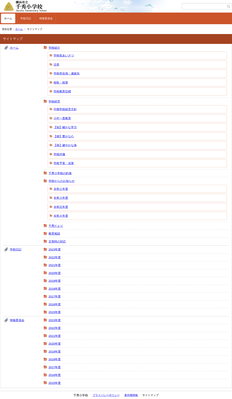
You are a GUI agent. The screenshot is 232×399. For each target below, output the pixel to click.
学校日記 (25, 18)
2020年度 (55, 273)
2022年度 (55, 257)
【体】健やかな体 (65, 145)
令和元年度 (61, 206)
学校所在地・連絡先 (67, 73)
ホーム (8, 18)
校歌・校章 (61, 82)
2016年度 (55, 304)
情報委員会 (46, 18)
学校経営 (54, 101)
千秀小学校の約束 (60, 173)
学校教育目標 (62, 91)
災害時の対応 (57, 241)
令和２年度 (61, 189)
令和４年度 (61, 215)
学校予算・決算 (64, 163)
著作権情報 (131, 395)
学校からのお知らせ (62, 181)
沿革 (56, 64)
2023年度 (55, 249)
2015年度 (55, 312)
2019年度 (55, 280)
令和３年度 (61, 197)
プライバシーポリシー (106, 395)
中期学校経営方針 (65, 109)
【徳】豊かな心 (64, 136)
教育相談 (54, 233)
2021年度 (55, 265)
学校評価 (59, 154)
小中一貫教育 (62, 118)
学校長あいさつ (64, 55)
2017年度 (55, 296)
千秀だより (56, 225)
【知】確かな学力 (65, 127)
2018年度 (55, 288)
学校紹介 (54, 47)
